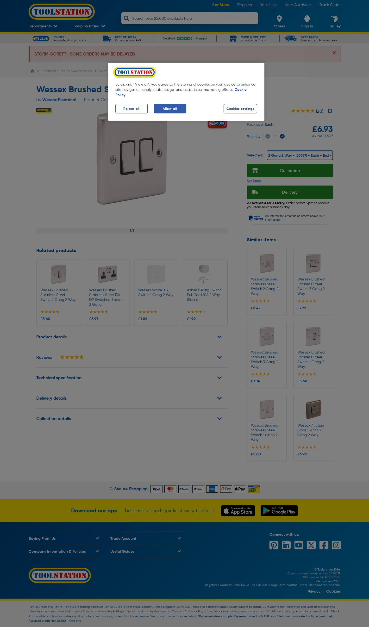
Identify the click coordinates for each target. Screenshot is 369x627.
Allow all (170, 108)
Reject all (131, 108)
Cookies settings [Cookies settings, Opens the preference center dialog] (240, 108)
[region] (186, 92)
